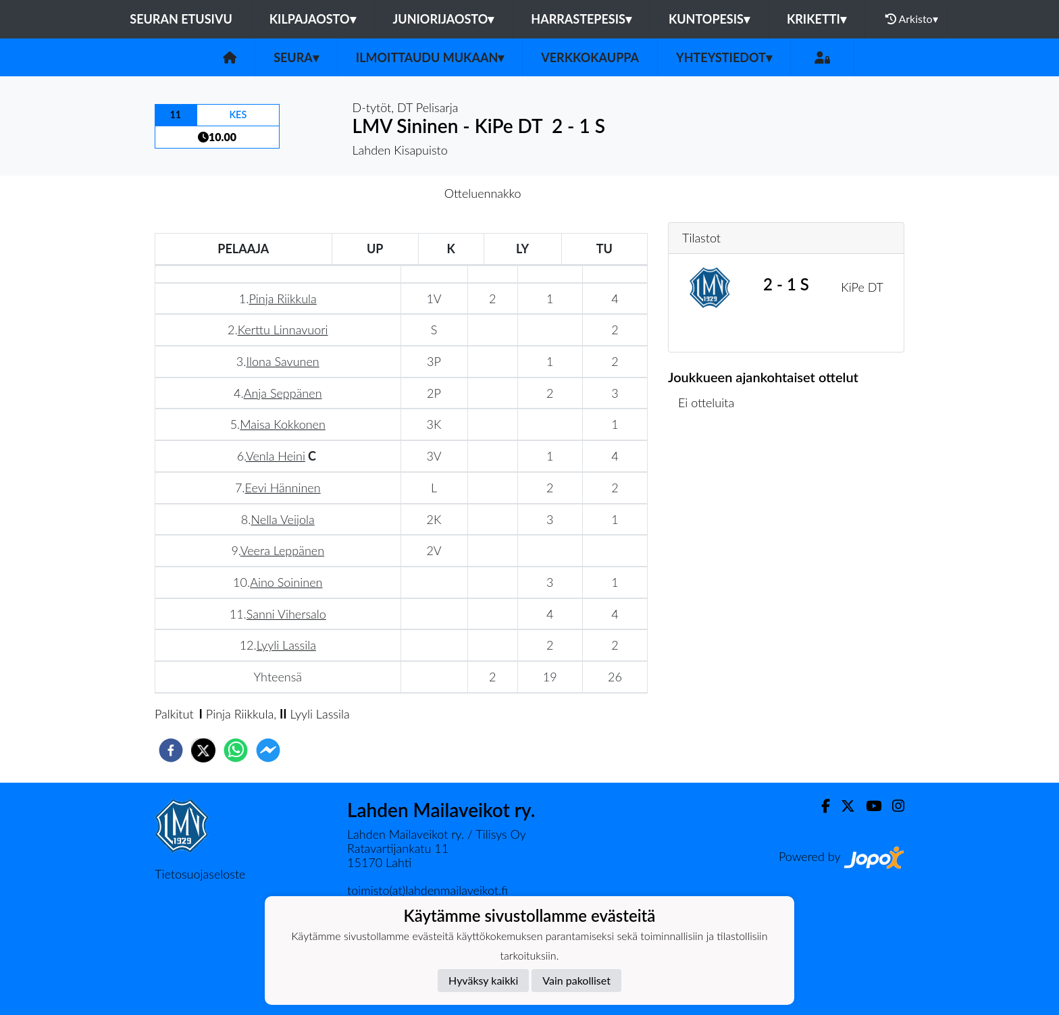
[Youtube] (868, 806)
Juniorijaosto (443, 18)
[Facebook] (820, 806)
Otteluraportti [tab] (579, 193)
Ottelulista (711, 471)
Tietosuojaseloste (200, 873)
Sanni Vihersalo (286, 613)
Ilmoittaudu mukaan (430, 57)
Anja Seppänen (283, 393)
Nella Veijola (282, 519)
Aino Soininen (286, 582)
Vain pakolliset (576, 980)
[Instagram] (892, 806)
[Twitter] (842, 806)
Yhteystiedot (724, 57)
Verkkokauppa (590, 57)
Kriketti (816, 18)
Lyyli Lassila (286, 644)
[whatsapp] (236, 750)
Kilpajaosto (312, 18)
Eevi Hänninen (283, 487)
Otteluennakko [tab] (482, 193)
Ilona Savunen (282, 361)
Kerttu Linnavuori (283, 329)
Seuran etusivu (181, 18)
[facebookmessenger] (268, 750)
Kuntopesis (709, 18)
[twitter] (203, 750)
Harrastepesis (581, 18)
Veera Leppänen (282, 550)
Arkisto (911, 19)
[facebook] (171, 750)
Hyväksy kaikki (483, 980)
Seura (296, 57)
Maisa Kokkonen (283, 424)
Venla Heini (275, 455)
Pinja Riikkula (282, 298)
